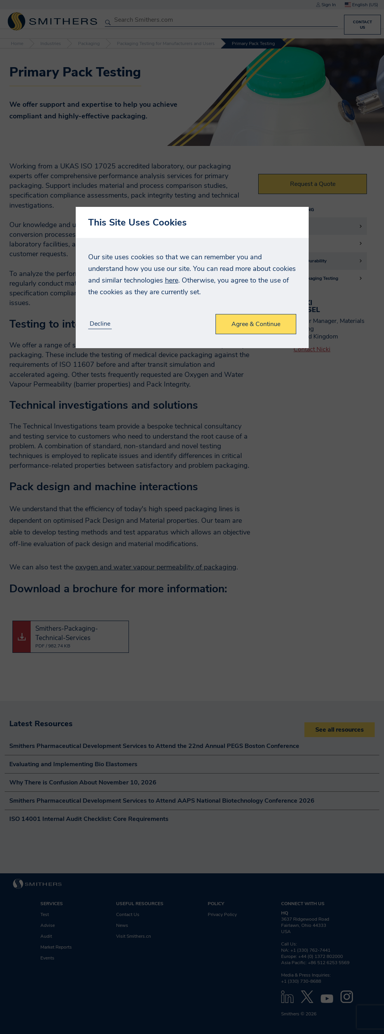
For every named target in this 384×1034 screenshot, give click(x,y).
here (171, 280)
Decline (100, 324)
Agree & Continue (255, 324)
